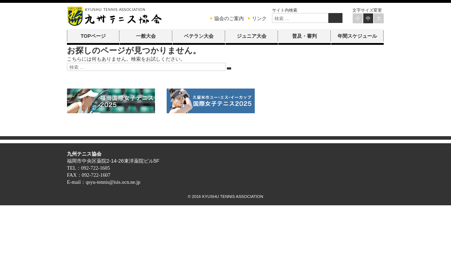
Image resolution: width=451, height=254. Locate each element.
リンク (259, 18)
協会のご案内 (229, 18)
